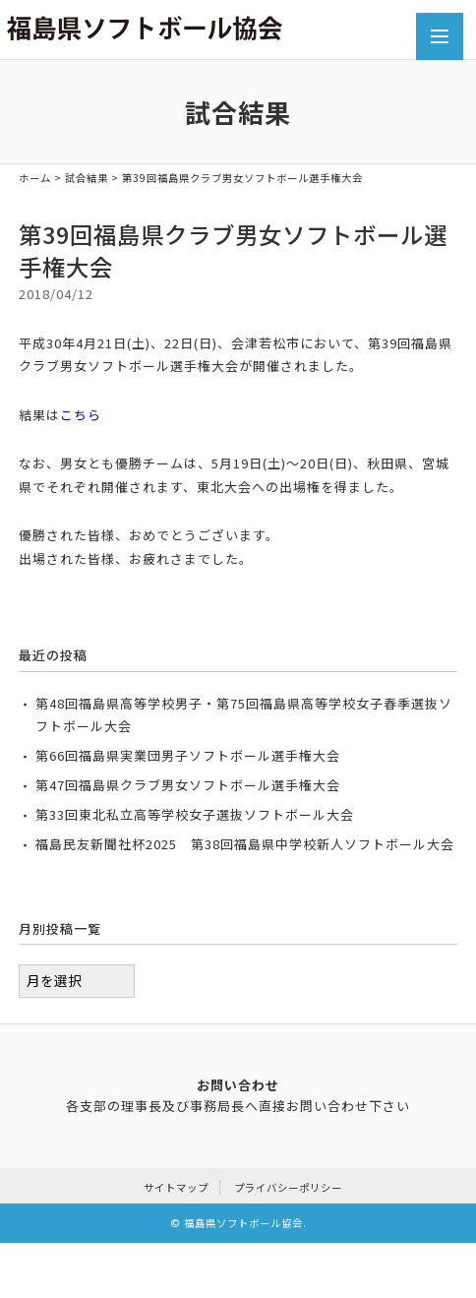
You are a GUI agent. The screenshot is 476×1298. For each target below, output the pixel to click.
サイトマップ (176, 1187)
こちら (80, 414)
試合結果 (86, 177)
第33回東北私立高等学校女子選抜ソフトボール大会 (194, 814)
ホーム (35, 177)
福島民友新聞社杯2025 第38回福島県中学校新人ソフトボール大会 (244, 843)
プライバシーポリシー (288, 1187)
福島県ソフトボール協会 (243, 1222)
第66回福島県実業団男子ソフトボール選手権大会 (187, 755)
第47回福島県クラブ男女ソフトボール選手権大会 (187, 784)
